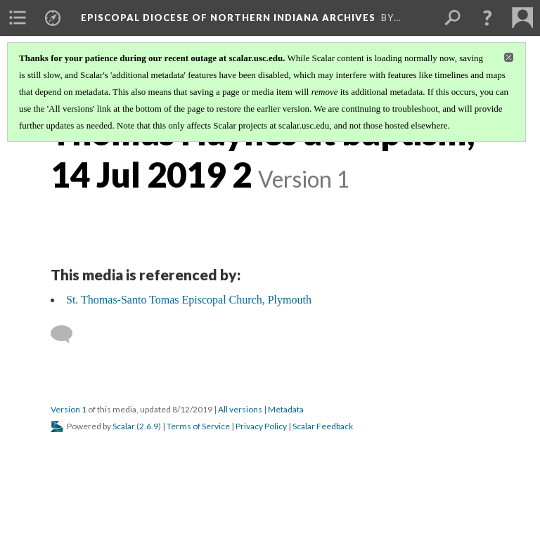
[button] (487, 17)
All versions (240, 409)
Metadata (286, 409)
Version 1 (68, 409)
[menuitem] (17, 17)
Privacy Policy (261, 426)
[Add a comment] (68, 334)
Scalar (123, 426)
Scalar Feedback (322, 426)
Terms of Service (198, 426)
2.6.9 (148, 426)
